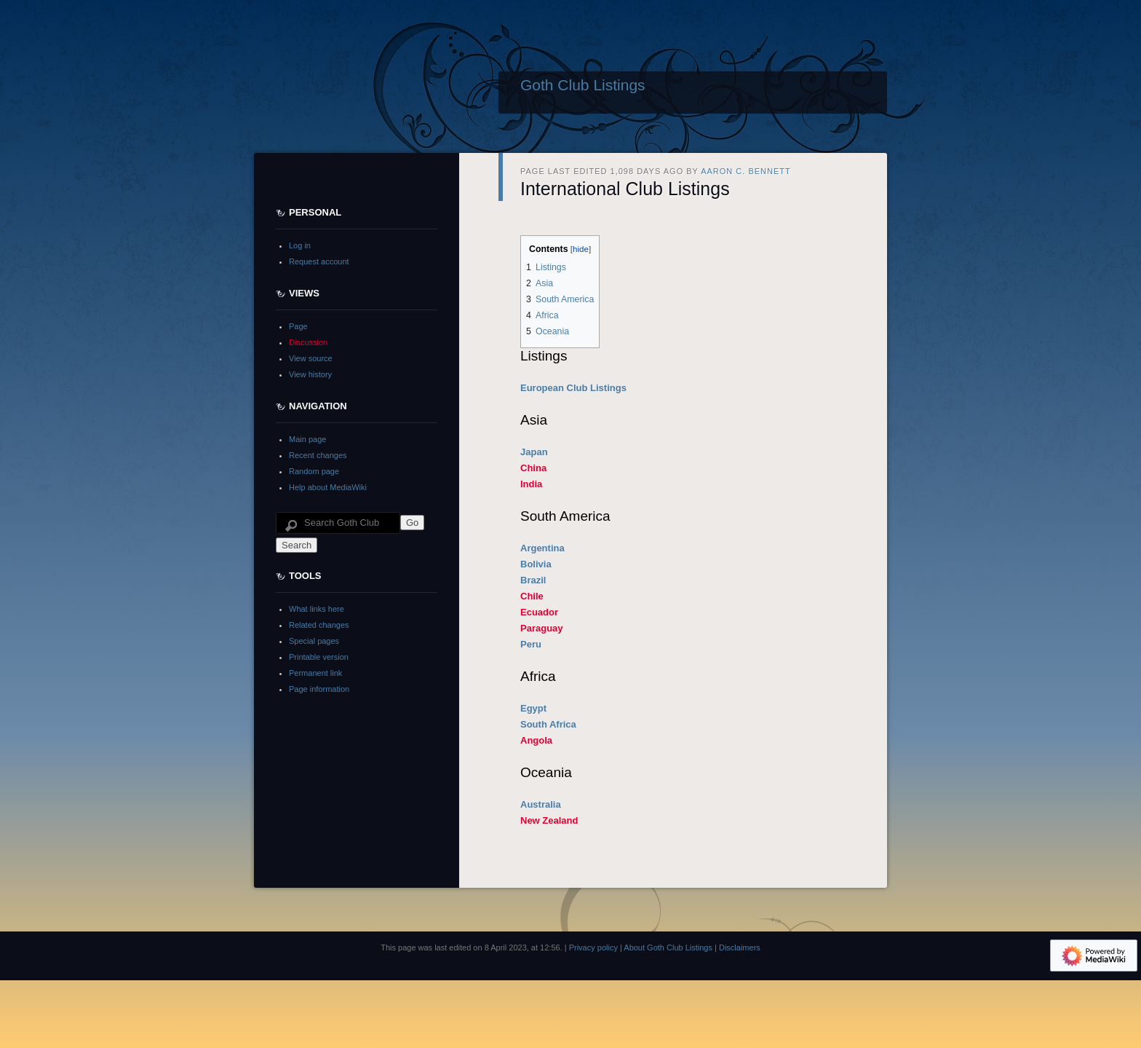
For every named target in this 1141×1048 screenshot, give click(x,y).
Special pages (314, 641)
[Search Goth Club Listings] (338, 523)
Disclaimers (739, 947)
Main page (307, 439)
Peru (530, 644)
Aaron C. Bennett (746, 171)
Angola (536, 740)
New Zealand (549, 820)
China (533, 467)
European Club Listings (573, 387)
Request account (319, 261)
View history (310, 374)
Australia (540, 804)
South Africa (548, 724)
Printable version (319, 657)
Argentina (542, 548)
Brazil (533, 580)
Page (298, 326)
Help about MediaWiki (328, 487)
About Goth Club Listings (668, 947)
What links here (316, 608)
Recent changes (318, 455)
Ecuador (539, 612)
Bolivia (536, 564)
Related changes (319, 624)
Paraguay (541, 628)
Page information (319, 689)
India (531, 483)
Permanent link (315, 673)
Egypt (533, 708)
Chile (532, 596)
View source (311, 358)
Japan (534, 451)
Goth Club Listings (582, 84)
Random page (314, 471)
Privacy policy (593, 947)
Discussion (308, 342)
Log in (300, 245)
